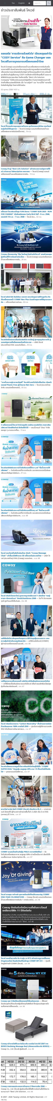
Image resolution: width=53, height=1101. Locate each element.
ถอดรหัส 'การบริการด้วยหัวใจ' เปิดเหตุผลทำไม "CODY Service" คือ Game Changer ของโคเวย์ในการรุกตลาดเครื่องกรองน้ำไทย (26, 58)
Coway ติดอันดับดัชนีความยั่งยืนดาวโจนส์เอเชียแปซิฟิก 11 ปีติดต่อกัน (24, 909)
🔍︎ (49, 3)
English (21, 3)
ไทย (13, 3)
